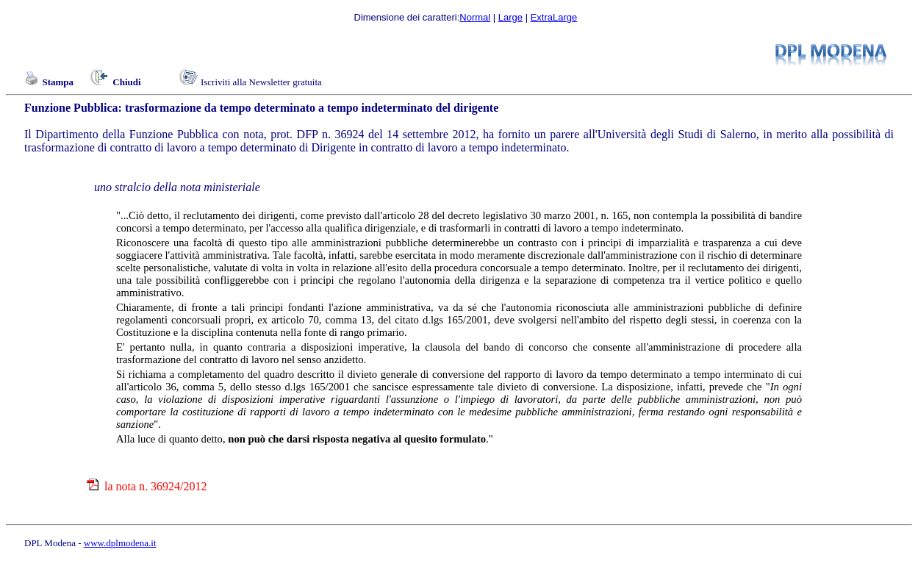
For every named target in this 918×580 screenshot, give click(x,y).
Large (510, 17)
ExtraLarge (554, 17)
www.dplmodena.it (120, 542)
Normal (474, 17)
